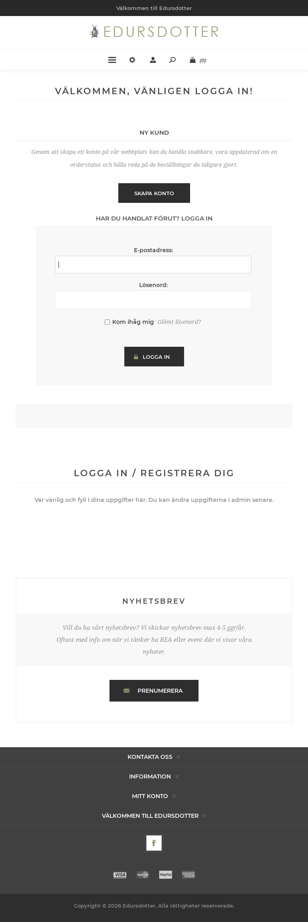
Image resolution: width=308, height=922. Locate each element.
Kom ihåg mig (133, 322)
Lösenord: (153, 285)
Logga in (156, 357)
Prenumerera (160, 690)
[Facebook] (154, 843)
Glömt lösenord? (179, 322)
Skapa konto (154, 193)
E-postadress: (153, 250)
